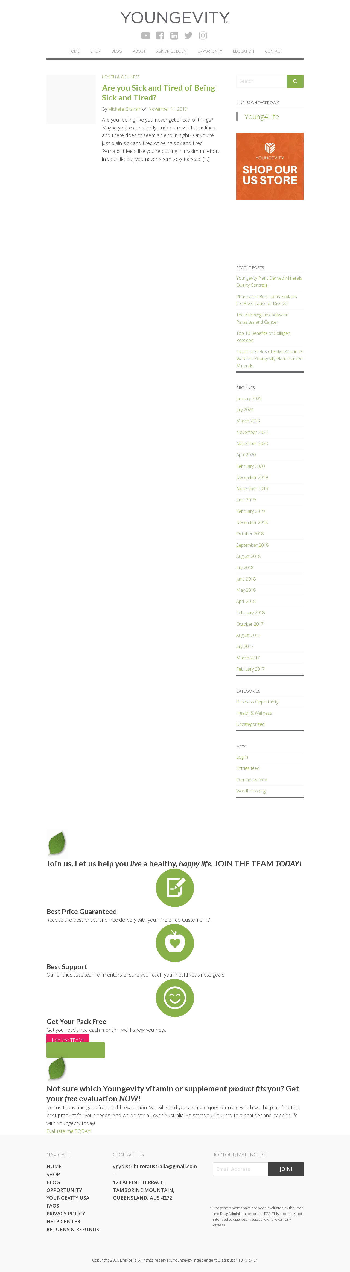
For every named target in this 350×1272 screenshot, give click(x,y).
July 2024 (244, 410)
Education (243, 51)
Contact (273, 51)
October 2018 (250, 534)
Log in (242, 757)
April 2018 (246, 601)
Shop (96, 51)
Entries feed (247, 768)
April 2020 (246, 455)
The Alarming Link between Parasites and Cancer (262, 318)
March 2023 (248, 421)
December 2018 (252, 522)
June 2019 (246, 500)
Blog (117, 51)
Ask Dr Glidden (171, 51)
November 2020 (252, 443)
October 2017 (250, 624)
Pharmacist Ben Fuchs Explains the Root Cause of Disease (266, 300)
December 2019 (252, 477)
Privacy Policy (65, 1213)
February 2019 (250, 511)
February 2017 (250, 669)
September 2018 (252, 545)
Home (74, 51)
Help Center (63, 1221)
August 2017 (248, 635)
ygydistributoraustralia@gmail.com (155, 1166)
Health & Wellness (121, 76)
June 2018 (246, 579)
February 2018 (250, 613)
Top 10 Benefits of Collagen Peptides (263, 336)
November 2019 (252, 489)
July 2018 (244, 567)
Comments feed (251, 780)
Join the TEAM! (68, 1040)
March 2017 (248, 658)
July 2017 (244, 646)
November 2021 (252, 432)
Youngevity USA (67, 1197)
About (139, 51)
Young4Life (262, 116)
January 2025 (249, 398)
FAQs (52, 1205)
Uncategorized (250, 724)
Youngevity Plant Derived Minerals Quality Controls (269, 281)
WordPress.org (251, 791)
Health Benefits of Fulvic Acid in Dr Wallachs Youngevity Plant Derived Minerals (270, 358)
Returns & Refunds (72, 1229)
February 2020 (250, 466)
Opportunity (209, 51)
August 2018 (248, 556)
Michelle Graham (124, 109)
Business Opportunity (257, 702)
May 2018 (246, 590)
